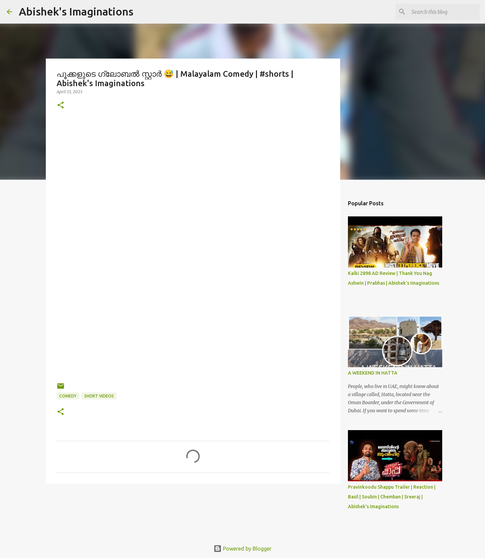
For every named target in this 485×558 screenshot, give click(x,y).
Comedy (67, 396)
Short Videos (99, 396)
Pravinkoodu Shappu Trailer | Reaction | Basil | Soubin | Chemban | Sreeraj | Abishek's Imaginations (391, 496)
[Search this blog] (444, 12)
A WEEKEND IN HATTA (372, 373)
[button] (61, 105)
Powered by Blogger (242, 549)
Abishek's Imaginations (76, 11)
